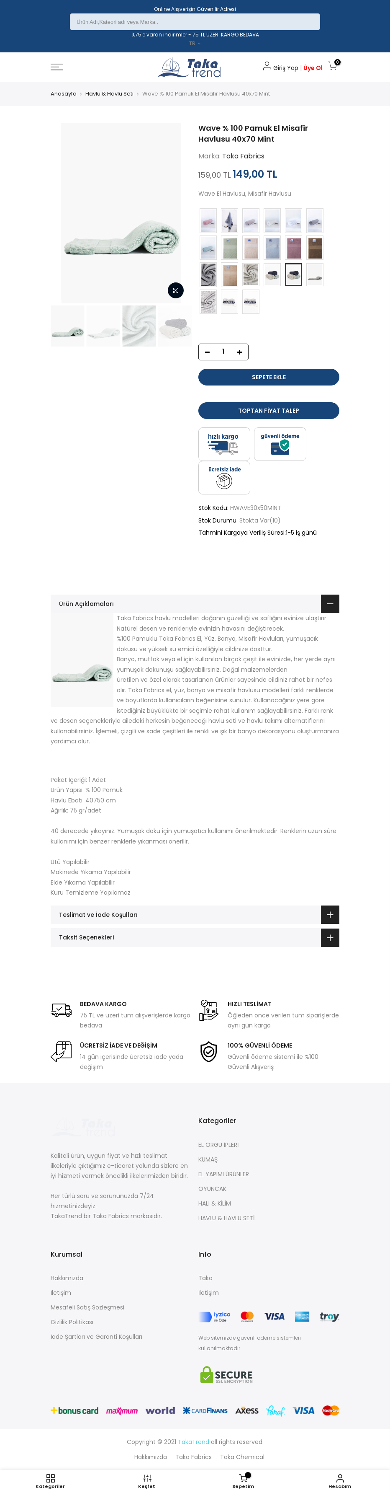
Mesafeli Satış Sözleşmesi (87, 1307)
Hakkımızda (67, 1278)
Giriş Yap (281, 68)
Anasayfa (64, 94)
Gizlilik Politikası (72, 1322)
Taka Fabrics (243, 156)
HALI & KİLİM (214, 1203)
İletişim (61, 1293)
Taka (205, 1278)
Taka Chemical (242, 1457)
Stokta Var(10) (260, 520)
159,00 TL (214, 175)
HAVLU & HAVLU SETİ (226, 1218)
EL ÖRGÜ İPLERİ (218, 1145)
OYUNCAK (212, 1189)
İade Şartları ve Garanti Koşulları (96, 1337)
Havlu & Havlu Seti (109, 94)
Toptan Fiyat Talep (268, 410)
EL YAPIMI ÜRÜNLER (223, 1174)
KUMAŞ (208, 1159)
